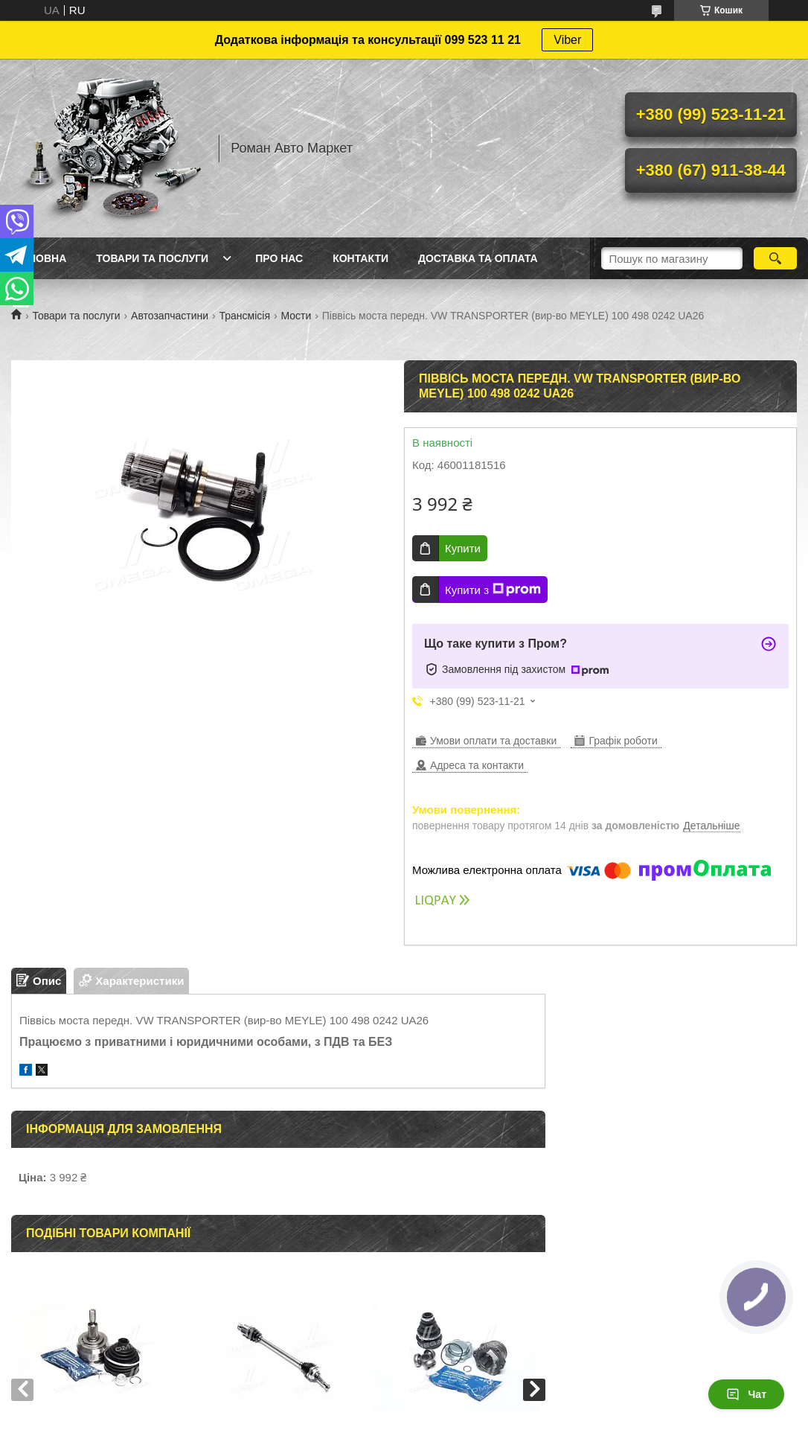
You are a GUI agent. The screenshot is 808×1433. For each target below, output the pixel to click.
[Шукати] (775, 258)
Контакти (360, 258)
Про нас (279, 258)
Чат (746, 1394)
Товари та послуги (152, 258)
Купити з (493, 589)
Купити (463, 548)
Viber (567, 39)
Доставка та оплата (478, 258)
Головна (40, 258)
